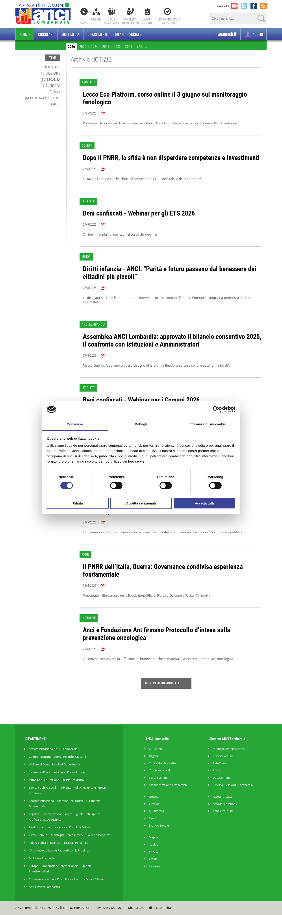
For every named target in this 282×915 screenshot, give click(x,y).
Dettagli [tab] (141, 424)
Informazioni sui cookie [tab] (207, 424)
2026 (71, 47)
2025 (82, 47)
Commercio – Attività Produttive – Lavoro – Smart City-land (67, 879)
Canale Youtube (223, 811)
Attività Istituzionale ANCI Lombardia (53, 749)
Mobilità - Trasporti (41, 858)
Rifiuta (77, 503)
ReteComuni (221, 763)
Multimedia (70, 34)
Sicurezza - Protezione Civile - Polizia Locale (57, 772)
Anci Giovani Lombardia (44, 887)
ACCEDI (253, 34)
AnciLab (218, 770)
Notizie (25, 34)
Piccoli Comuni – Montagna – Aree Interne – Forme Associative (69, 835)
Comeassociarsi (111, 21)
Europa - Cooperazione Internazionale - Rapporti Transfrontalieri (60, 868)
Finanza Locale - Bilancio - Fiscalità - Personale (58, 843)
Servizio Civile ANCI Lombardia (233, 785)
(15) (50, 79)
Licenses (154, 866)
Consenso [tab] (75, 424)
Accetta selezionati (141, 503)
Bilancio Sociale (159, 825)
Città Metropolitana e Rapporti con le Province (59, 850)
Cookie (153, 844)
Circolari (45, 34)
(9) (54, 92)
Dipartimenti (97, 34)
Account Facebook (225, 803)
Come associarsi (159, 770)
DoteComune (221, 777)
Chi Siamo (84, 21)
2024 (94, 47)
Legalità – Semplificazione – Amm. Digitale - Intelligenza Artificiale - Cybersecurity (64, 816)
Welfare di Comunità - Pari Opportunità (54, 764)
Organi (96, 19)
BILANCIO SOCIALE (128, 34)
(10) (51, 86)
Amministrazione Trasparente (168, 785)
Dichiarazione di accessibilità (149, 908)
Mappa (153, 837)
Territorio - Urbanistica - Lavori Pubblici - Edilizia (60, 827)
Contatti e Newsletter (163, 763)
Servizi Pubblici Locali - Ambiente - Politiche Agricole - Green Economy (67, 790)
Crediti (153, 858)
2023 (105, 47)
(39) (50, 67)
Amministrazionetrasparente (168, 21)
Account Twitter (223, 796)
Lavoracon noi (147, 21)
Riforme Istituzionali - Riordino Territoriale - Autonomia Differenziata (64, 803)
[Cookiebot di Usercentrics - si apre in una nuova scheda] (216, 409)
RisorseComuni (223, 756)
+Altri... (142, 47)
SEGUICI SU (223, 5)
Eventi (153, 818)
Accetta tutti (204, 503)
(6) (42, 98)
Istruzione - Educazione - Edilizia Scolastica (56, 780)
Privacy (153, 851)
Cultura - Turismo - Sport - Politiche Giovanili (57, 757)
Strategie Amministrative (229, 748)
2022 (117, 47)
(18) (50, 73)
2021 (128, 47)
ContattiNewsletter (130, 21)
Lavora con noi (158, 777)
